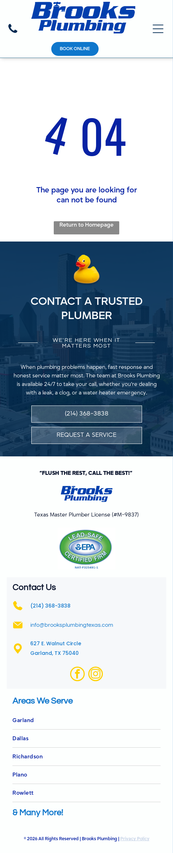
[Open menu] (158, 28)
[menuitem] (86, 720)
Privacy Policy (135, 838)
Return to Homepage (86, 225)
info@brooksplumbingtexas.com (71, 625)
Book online (75, 48)
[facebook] (77, 675)
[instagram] (95, 675)
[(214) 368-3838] (13, 33)
